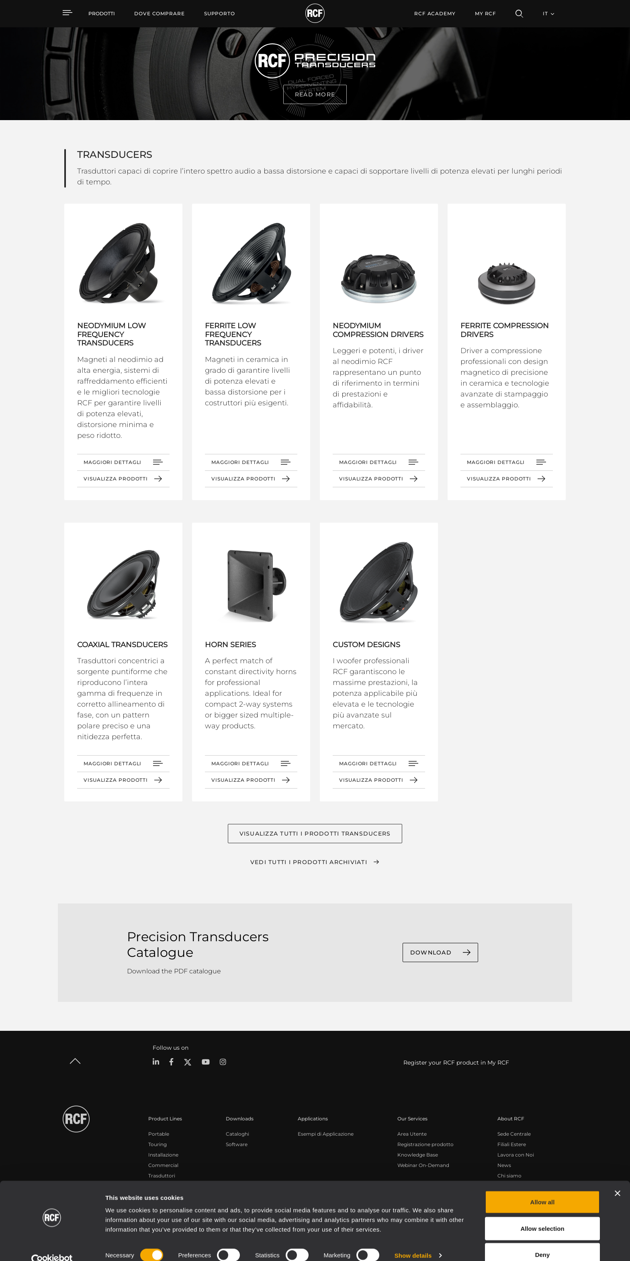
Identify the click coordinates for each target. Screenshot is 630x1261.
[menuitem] (159, 13)
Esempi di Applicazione (326, 1134)
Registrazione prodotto (425, 1144)
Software (237, 1144)
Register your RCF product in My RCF (456, 1062)
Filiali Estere (511, 1144)
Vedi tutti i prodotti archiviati (308, 862)
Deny (542, 1239)
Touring (157, 1144)
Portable (158, 1134)
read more (315, 94)
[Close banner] (617, 1178)
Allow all (542, 1186)
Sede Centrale (514, 1134)
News (504, 1165)
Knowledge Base (417, 1155)
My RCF (485, 13)
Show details (413, 1240)
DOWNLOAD (431, 952)
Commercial (163, 1165)
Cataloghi (237, 1134)
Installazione (163, 1155)
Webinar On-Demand (423, 1165)
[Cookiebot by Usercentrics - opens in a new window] (52, 1245)
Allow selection (542, 1213)
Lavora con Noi (515, 1155)
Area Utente (412, 1134)
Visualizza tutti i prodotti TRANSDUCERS (315, 833)
